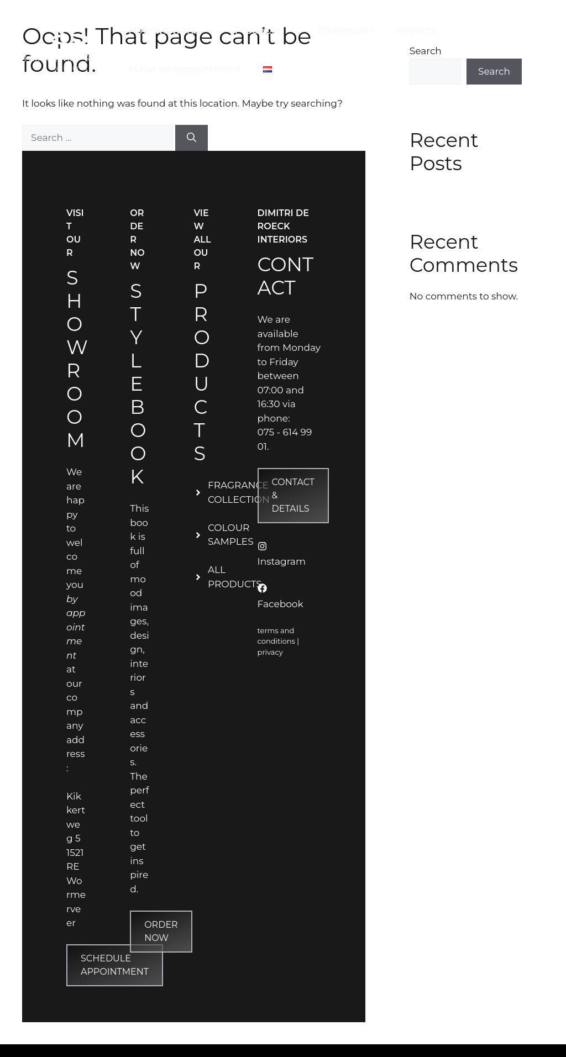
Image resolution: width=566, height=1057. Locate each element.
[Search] (191, 138)
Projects (415, 30)
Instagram (282, 561)
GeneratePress (376, 1050)
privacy (270, 652)
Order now (160, 931)
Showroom (345, 30)
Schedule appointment (115, 965)
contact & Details (293, 495)
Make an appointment (184, 69)
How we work (175, 30)
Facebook (280, 603)
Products (270, 30)
